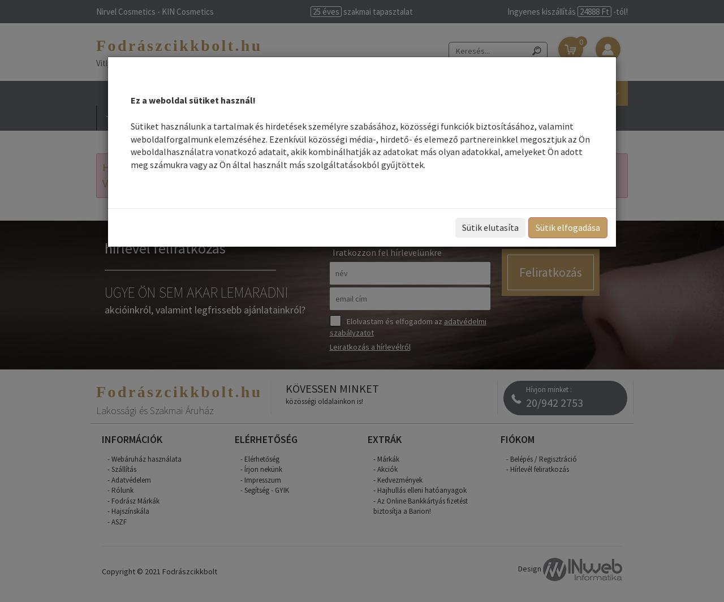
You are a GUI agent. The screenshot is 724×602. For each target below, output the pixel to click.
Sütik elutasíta (490, 227)
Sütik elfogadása (568, 227)
